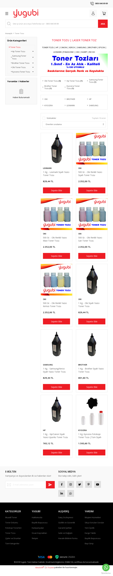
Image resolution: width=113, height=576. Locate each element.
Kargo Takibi (90, 539)
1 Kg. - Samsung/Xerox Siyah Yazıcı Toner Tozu (54, 373)
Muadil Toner (11, 523)
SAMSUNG (48, 368)
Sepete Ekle (56, 191)
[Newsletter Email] (30, 489)
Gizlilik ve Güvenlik (66, 528)
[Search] (56, 24)
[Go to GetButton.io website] (106, 573)
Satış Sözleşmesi (65, 523)
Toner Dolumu (11, 528)
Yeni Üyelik (89, 534)
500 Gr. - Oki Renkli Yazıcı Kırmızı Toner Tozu (55, 307)
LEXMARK (47, 168)
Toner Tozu (19, 33)
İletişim (35, 544)
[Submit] (50, 489)
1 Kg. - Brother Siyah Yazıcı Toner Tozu (91, 373)
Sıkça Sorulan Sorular (94, 528)
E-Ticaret (50, 573)
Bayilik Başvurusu (40, 528)
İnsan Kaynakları (39, 539)
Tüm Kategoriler (12, 549)
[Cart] (103, 13)
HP (44, 434)
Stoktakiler (51, 118)
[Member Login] (92, 13)
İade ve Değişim (65, 539)
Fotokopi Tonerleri (13, 534)
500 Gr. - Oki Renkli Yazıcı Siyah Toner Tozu (90, 174)
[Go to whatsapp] (106, 567)
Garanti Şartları (65, 534)
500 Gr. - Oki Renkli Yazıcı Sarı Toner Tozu (90, 241)
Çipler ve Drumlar (13, 544)
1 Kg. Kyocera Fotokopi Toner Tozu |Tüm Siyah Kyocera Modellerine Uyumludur (89, 440)
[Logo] (26, 13)
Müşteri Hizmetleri (93, 523)
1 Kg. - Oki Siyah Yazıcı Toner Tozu (88, 307)
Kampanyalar (38, 534)
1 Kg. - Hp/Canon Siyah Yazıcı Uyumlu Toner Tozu (55, 440)
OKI (80, 168)
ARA (103, 23)
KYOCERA (82, 434)
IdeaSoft (39, 573)
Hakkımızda (37, 523)
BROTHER (82, 368)
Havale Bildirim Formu (68, 544)
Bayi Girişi (89, 549)
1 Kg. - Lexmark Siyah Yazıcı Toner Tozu (56, 174)
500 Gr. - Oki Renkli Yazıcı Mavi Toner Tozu (55, 241)
